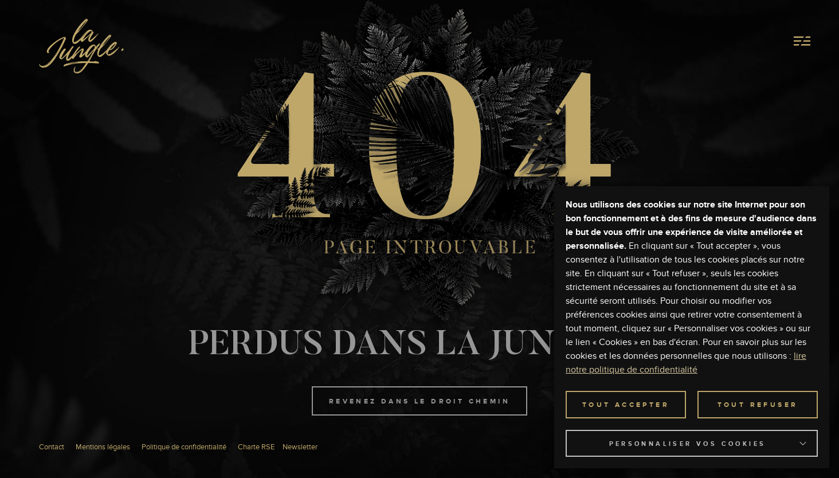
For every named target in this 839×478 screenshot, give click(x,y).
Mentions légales (103, 447)
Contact (51, 447)
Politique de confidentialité (184, 447)
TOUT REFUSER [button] (758, 405)
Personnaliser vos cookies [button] (687, 444)
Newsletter (300, 447)
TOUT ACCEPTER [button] (625, 405)
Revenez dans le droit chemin (419, 401)
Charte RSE (256, 447)
